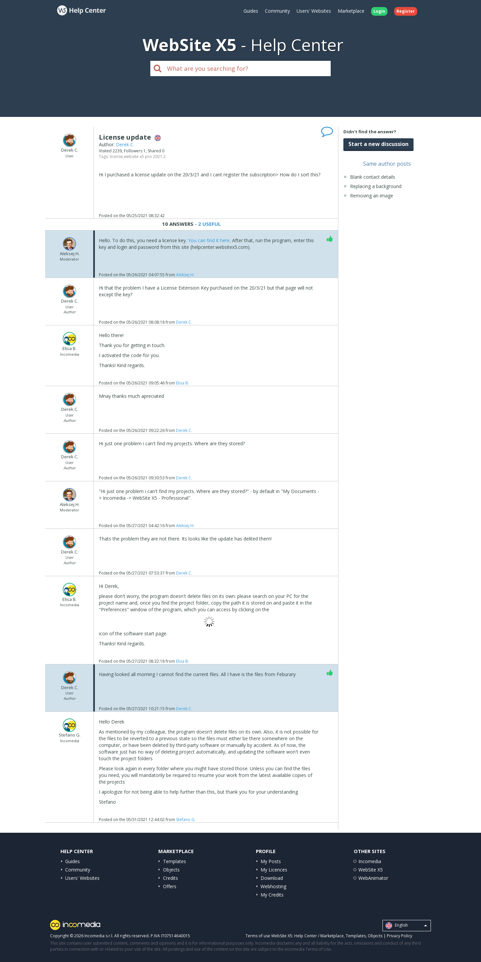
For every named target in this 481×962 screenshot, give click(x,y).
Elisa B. (182, 383)
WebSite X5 (370, 869)
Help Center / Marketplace (319, 936)
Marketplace (351, 11)
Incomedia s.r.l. (99, 936)
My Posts (271, 861)
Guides (251, 11)
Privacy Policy (399, 936)
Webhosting (273, 886)
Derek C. (125, 144)
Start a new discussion (378, 144)
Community (277, 11)
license (116, 156)
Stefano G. (185, 819)
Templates (174, 861)
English (406, 925)
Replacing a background (376, 186)
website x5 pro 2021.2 (145, 156)
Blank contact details (372, 177)
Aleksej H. (185, 275)
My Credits (272, 895)
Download (272, 878)
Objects (171, 869)
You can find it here (209, 240)
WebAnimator (373, 878)
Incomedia (369, 861)
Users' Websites (314, 11)
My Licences (274, 869)
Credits (170, 878)
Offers (169, 886)
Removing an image (371, 195)
